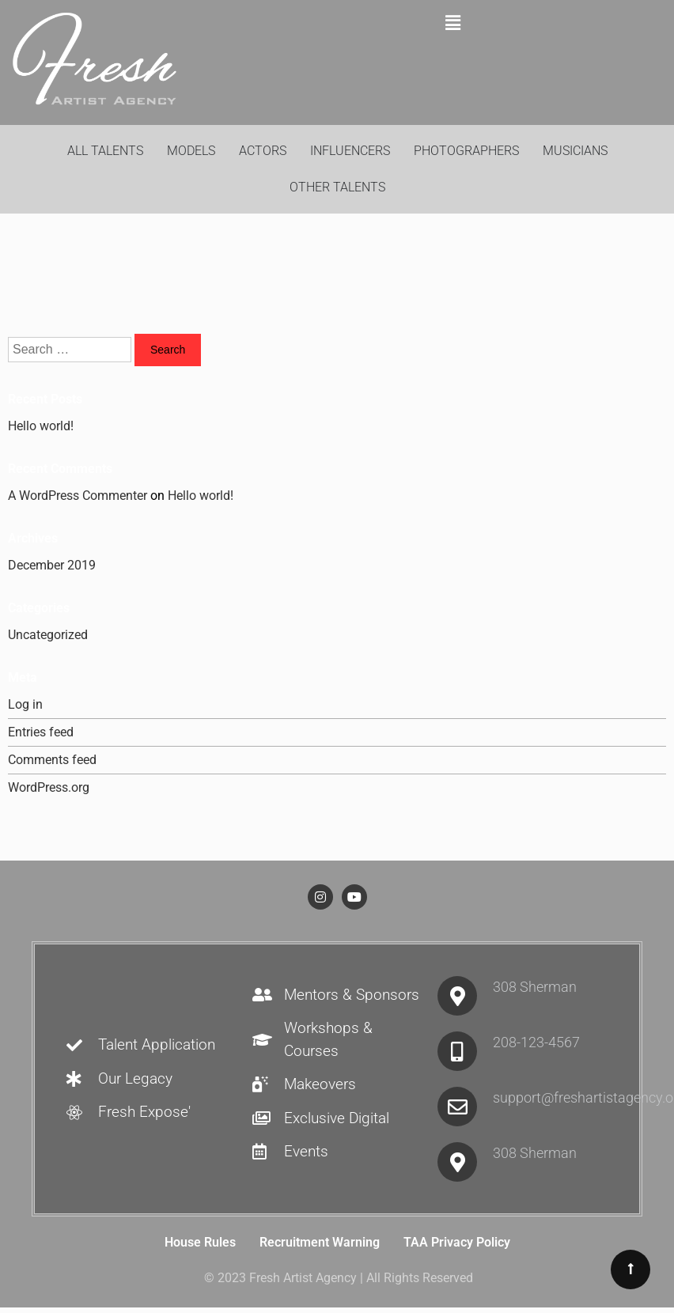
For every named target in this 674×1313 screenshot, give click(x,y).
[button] (453, 23)
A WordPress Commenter (77, 495)
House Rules (200, 1242)
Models (191, 150)
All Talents (105, 150)
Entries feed (41, 732)
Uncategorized (48, 634)
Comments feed (52, 759)
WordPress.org (48, 787)
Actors (262, 150)
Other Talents (337, 187)
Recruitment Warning (319, 1242)
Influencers (350, 150)
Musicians (575, 150)
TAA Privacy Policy (456, 1242)
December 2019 (52, 565)
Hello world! (41, 425)
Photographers (466, 150)
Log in (25, 704)
